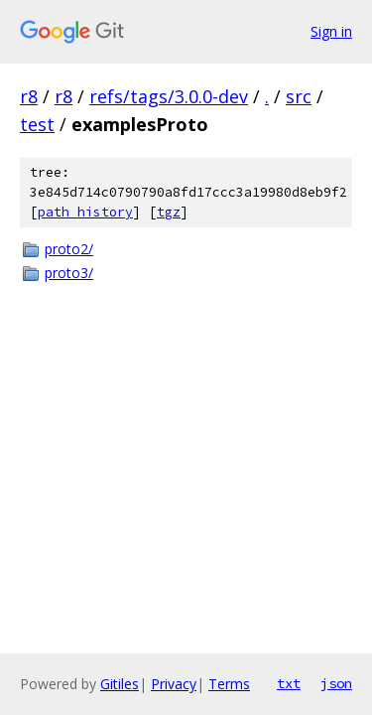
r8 (29, 96)
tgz (169, 212)
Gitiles (119, 683)
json (336, 683)
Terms (229, 683)
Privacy (173, 683)
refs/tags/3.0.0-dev (168, 96)
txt (289, 683)
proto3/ (69, 272)
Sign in (331, 31)
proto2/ (69, 248)
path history (85, 212)
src (298, 96)
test (37, 124)
